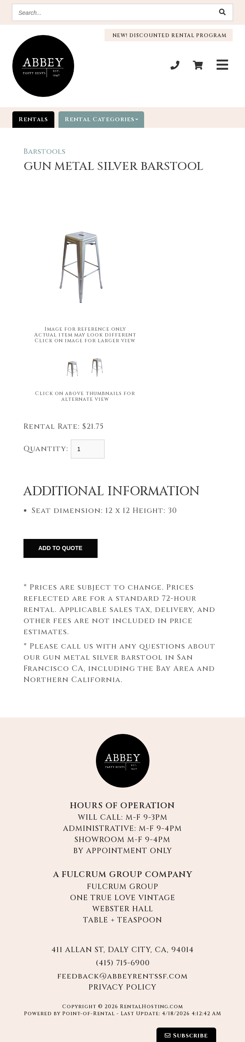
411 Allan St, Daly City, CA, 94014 (122, 950)
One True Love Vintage (122, 898)
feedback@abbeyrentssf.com (122, 976)
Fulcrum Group (123, 887)
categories (104, 119)
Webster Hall (122, 909)
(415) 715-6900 (123, 963)
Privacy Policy (122, 987)
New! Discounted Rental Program (168, 35)
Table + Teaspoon (122, 920)
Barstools (44, 151)
